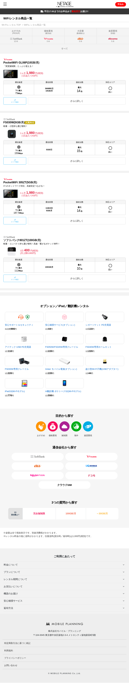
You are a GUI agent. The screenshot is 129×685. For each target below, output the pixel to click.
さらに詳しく (76, 101)
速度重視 (113, 32)
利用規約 (8, 650)
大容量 (80, 32)
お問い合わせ (10, 665)
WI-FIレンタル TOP (11, 25)
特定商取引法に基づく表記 (17, 643)
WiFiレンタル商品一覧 (35, 25)
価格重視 (48, 32)
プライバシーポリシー (15, 658)
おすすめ (16, 32)
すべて (64, 48)
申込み (121, 4)
